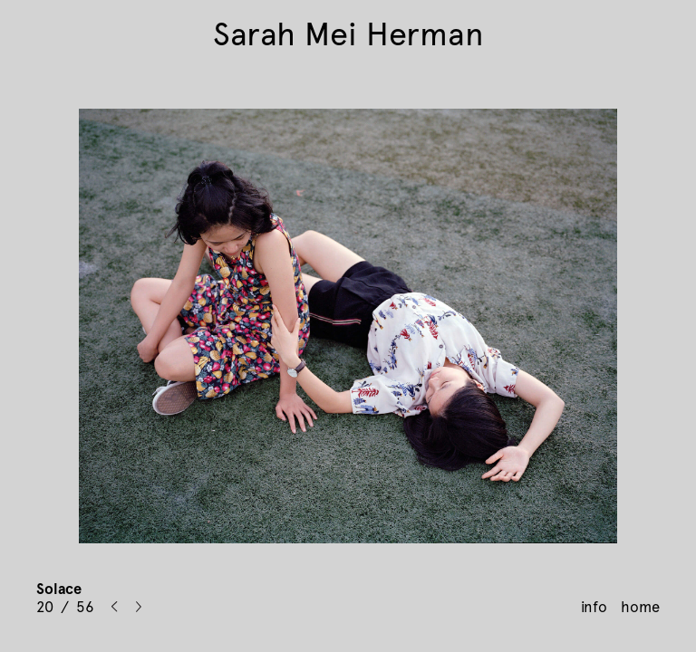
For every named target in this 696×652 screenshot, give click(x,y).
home (640, 607)
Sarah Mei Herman (348, 34)
